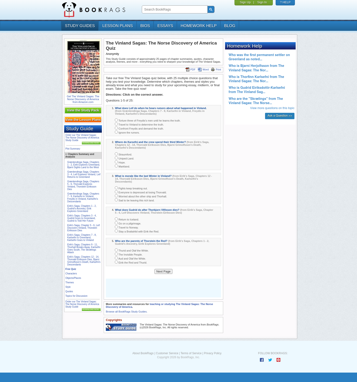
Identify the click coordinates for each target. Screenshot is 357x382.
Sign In (262, 2)
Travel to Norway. (127, 227)
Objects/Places (73, 278)
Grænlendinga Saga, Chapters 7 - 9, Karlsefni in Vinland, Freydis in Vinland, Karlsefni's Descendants (83, 197)
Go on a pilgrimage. (128, 223)
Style (68, 287)
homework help (199, 26)
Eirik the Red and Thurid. (131, 262)
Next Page (163, 271)
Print (216, 69)
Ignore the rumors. (127, 132)
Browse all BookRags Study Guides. (126, 311)
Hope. (120, 162)
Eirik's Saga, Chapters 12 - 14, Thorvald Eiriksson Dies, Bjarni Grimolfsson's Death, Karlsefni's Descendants (83, 261)
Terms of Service (191, 353)
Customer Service (167, 353)
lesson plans (117, 26)
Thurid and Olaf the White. (132, 250)
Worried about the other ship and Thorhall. (141, 196)
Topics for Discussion (76, 296)
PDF (190, 69)
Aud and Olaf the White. (130, 258)
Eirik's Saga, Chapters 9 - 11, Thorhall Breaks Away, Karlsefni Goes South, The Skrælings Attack (83, 248)
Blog (229, 26)
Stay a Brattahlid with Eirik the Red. (137, 231)
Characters (71, 273)
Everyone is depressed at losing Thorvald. (141, 192)
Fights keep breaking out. (131, 188)
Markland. (122, 166)
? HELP (285, 2)
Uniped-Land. (124, 158)
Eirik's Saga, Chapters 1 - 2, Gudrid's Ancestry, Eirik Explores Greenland (81, 208)
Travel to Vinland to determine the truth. (139, 124)
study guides (80, 26)
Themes (69, 282)
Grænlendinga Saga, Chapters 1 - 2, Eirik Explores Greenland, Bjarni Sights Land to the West (83, 165)
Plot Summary (72, 148)
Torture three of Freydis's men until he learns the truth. (148, 120)
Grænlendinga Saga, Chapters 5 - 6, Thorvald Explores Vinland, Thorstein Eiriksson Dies (83, 185)
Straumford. (123, 154)
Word (203, 69)
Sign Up (245, 2)
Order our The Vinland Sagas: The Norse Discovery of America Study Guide (82, 138)
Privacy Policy (213, 353)
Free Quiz (70, 269)
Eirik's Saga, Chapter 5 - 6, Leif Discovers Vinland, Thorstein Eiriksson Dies (83, 228)
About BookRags (143, 353)
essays (165, 26)
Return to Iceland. (127, 219)
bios (145, 26)
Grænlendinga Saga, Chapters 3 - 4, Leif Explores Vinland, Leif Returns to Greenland (83, 174)
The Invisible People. (129, 254)
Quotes (69, 291)
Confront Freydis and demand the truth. (139, 128)
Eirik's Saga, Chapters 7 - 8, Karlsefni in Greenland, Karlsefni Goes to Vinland (81, 237)
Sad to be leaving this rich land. (135, 200)
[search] (174, 9)
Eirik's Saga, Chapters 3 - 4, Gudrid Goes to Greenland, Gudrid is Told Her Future (81, 218)
